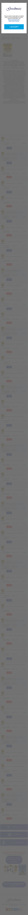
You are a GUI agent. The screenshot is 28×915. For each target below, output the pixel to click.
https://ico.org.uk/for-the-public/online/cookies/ (14, 20)
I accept (14, 27)
